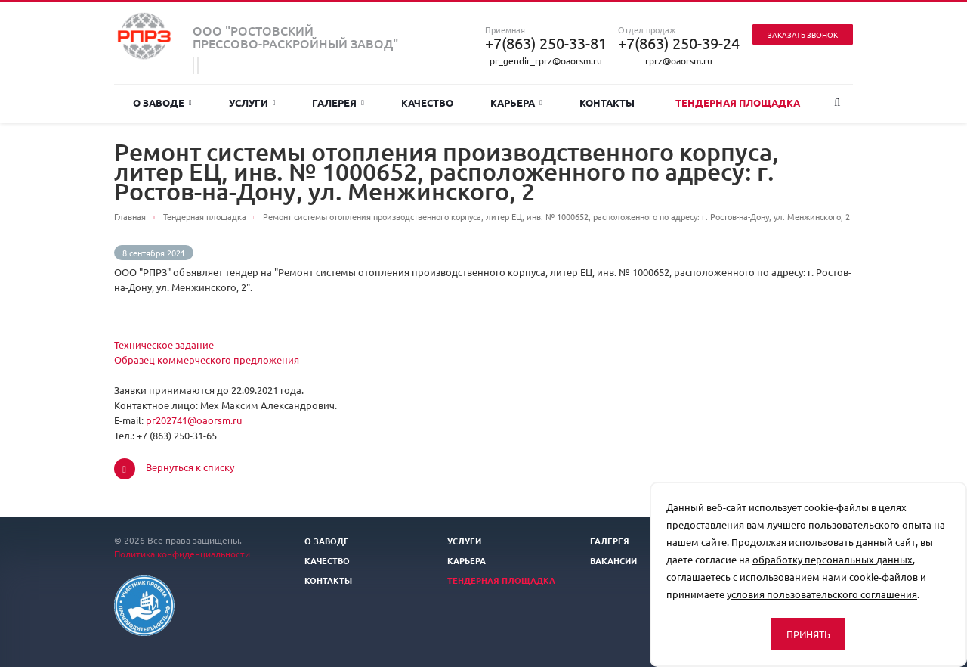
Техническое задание (164, 344)
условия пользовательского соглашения (822, 594)
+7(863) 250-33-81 (546, 43)
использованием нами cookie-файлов (829, 576)
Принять (808, 634)
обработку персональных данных (832, 559)
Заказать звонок (803, 34)
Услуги (252, 102)
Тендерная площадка (737, 102)
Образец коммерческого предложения (206, 359)
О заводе (162, 102)
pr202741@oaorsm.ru (194, 420)
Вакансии (613, 560)
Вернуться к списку (174, 468)
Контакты (607, 102)
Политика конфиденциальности (182, 554)
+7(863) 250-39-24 (679, 43)
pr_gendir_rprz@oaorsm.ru (546, 60)
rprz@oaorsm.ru (678, 60)
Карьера (516, 102)
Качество (427, 102)
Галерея (338, 102)
